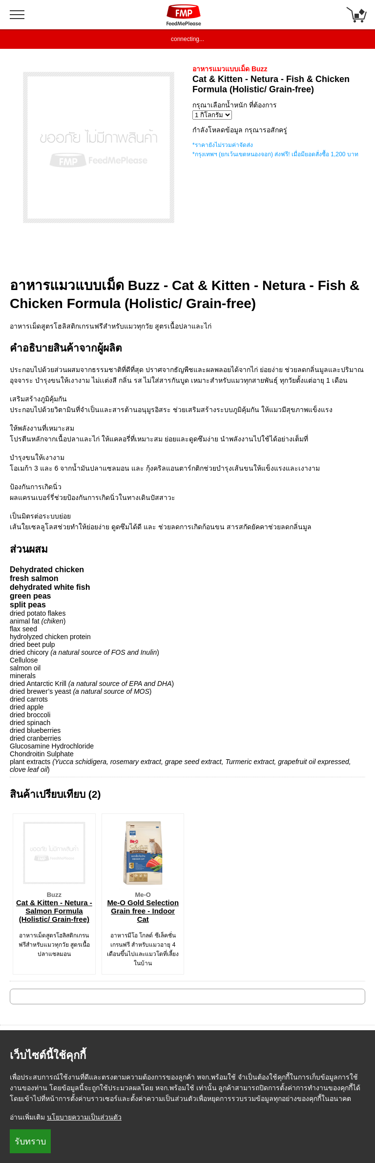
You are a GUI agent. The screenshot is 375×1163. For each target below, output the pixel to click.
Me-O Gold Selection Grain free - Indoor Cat (143, 910)
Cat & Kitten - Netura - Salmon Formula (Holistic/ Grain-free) (54, 910)
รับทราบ (30, 1141)
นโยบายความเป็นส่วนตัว (84, 1117)
